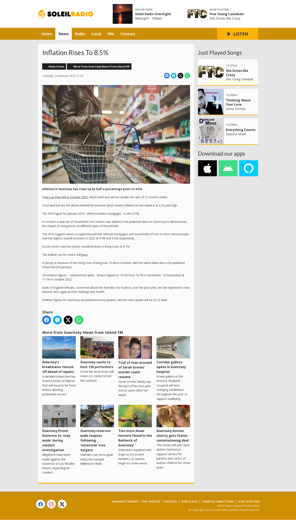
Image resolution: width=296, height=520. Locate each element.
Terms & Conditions (218, 501)
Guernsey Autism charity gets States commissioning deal (173, 424)
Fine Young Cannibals (227, 14)
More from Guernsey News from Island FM (101, 66)
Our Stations (249, 501)
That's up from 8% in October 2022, (65, 197)
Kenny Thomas (235, 109)
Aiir (257, 510)
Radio (80, 33)
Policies (170, 501)
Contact (128, 33)
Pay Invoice (151, 501)
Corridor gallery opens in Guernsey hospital (173, 355)
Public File (189, 501)
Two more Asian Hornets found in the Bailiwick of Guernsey (135, 426)
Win (111, 33)
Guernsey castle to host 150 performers (97, 352)
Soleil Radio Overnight (153, 14)
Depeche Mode (236, 134)
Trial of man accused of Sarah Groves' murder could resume (135, 357)
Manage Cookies (125, 501)
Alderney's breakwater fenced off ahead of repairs (59, 355)
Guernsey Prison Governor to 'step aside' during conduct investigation (59, 428)
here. (84, 255)
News (64, 33)
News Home (56, 66)
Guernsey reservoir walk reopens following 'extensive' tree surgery (97, 428)
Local (96, 33)
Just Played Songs (220, 52)
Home (46, 33)
